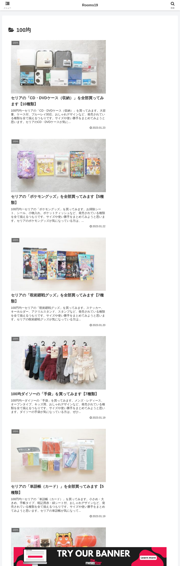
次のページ (90, 493)
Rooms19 (90, 5)
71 (124, 509)
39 (79, 509)
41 (101, 509)
